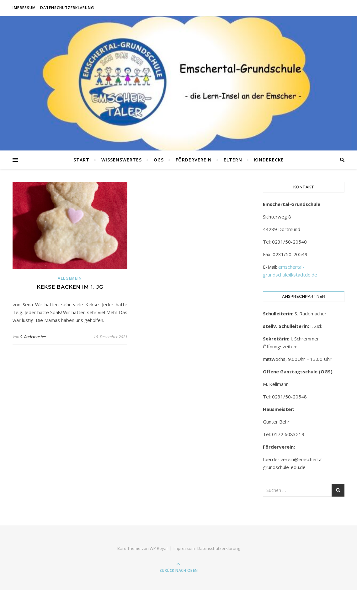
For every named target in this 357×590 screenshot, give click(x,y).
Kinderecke (269, 160)
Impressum (24, 7)
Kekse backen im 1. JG (70, 287)
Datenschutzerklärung (67, 7)
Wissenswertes (121, 160)
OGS (159, 160)
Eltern (233, 160)
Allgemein (70, 278)
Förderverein (194, 160)
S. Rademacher (33, 337)
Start (81, 160)
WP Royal (159, 548)
